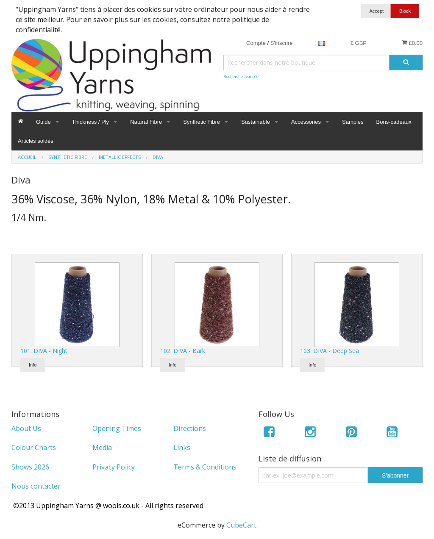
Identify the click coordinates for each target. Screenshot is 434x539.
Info (32, 364)
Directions (189, 428)
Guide (43, 122)
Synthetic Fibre (201, 122)
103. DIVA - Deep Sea (329, 351)
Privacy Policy (113, 467)
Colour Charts (33, 447)
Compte (256, 43)
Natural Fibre (146, 122)
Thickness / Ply (90, 122)
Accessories (306, 122)
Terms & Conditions (204, 467)
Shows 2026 (30, 467)
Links (181, 447)
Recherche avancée (241, 76)
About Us (26, 428)
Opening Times (116, 428)
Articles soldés (35, 141)
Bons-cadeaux (394, 122)
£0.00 (412, 42)
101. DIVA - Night (43, 351)
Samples (353, 122)
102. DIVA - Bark (182, 351)
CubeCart (241, 525)
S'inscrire (281, 43)
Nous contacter (36, 486)
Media (102, 447)
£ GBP (359, 43)
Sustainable (255, 122)
